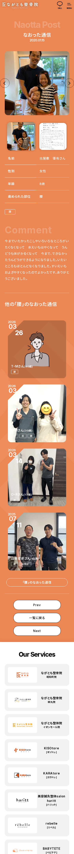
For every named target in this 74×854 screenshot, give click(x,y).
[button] (21, 136)
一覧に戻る (37, 618)
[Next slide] (69, 83)
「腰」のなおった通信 (37, 582)
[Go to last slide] (4, 83)
